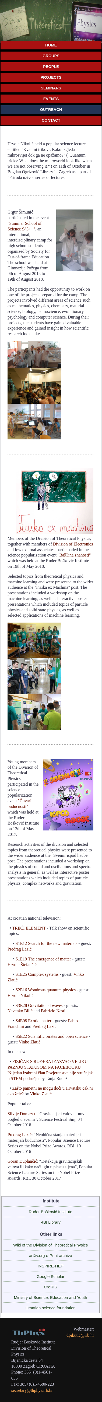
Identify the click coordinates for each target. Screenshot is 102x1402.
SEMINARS (51, 88)
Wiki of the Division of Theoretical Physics (50, 1245)
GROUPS (51, 56)
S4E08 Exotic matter (33, 1020)
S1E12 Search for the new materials (47, 943)
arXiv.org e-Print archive (50, 1255)
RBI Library (50, 1222)
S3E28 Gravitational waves (39, 1005)
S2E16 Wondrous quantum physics (46, 990)
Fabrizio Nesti (53, 1011)
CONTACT (51, 120)
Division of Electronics (73, 544)
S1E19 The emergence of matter (43, 959)
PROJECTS (51, 77)
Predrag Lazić (19, 949)
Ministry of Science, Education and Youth (50, 1297)
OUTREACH (51, 109)
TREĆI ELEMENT (29, 928)
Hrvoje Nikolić (20, 995)
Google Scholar (50, 1276)
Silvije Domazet (22, 1113)
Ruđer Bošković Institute (50, 1211)
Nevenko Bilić (20, 1011)
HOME (51, 45)
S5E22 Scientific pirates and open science (52, 1036)
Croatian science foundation (51, 1308)
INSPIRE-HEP (51, 1266)
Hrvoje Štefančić (22, 964)
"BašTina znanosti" (74, 555)
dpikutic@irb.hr (80, 1335)
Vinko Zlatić (29, 1042)
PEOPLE (51, 66)
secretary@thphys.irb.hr (32, 1390)
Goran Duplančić (22, 1161)
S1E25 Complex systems (37, 974)
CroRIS (50, 1287)
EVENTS (51, 99)
